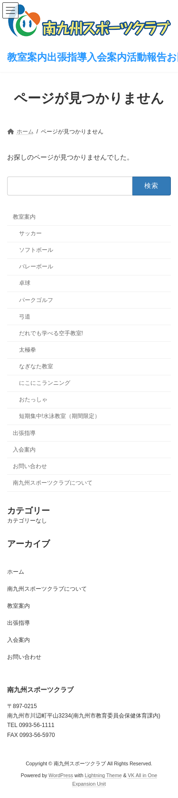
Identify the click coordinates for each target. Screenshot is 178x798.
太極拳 (27, 349)
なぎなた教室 (36, 366)
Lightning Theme (103, 775)
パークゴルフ (36, 299)
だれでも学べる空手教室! (51, 333)
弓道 (24, 316)
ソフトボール (36, 250)
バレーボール (36, 266)
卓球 (24, 283)
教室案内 (24, 216)
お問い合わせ (30, 466)
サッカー (30, 233)
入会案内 (24, 449)
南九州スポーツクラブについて (53, 482)
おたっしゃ (33, 399)
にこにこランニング (44, 383)
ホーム (15, 571)
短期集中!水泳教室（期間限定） (59, 416)
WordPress (60, 775)
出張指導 (24, 432)
